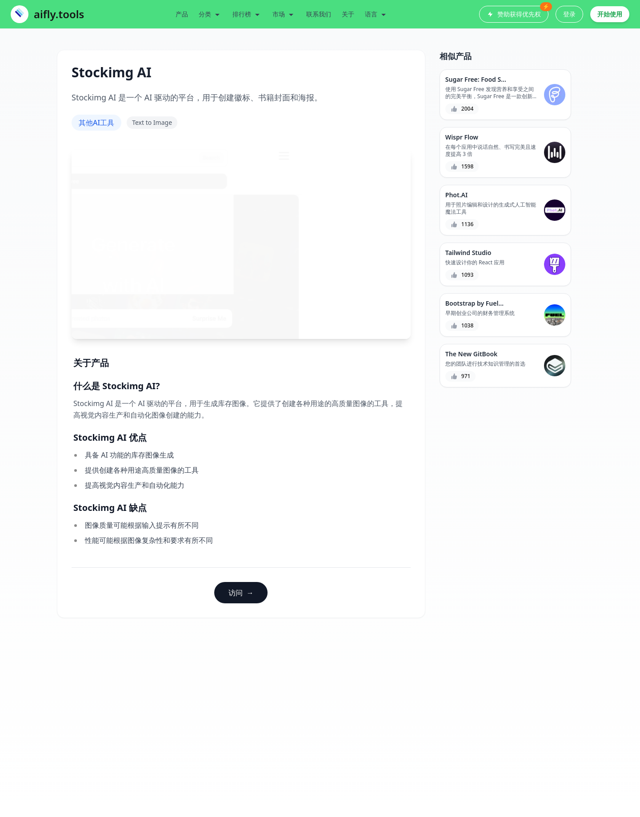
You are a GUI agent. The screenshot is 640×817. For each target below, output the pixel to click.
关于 (348, 14)
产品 (182, 14)
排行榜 (247, 14)
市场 (284, 14)
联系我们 (318, 14)
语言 (376, 14)
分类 (210, 14)
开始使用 (609, 14)
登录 (569, 14)
